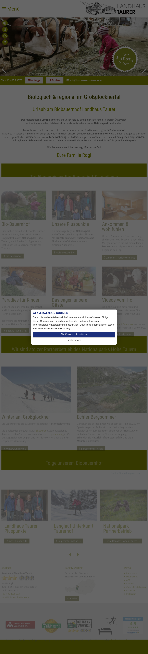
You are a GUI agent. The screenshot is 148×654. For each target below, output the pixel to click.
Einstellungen (74, 340)
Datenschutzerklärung (57, 328)
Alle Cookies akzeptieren (73, 334)
